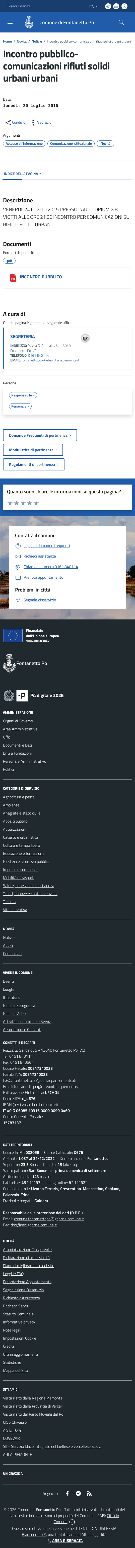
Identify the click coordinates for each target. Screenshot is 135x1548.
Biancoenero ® (34, 1534)
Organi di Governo (18, 721)
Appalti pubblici (15, 821)
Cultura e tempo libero (21, 845)
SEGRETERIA (22, 336)
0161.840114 (21, 1056)
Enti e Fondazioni (17, 753)
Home (7, 41)
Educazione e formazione (23, 853)
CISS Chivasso (15, 1422)
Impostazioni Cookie (19, 1338)
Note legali (12, 1330)
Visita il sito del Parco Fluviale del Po (33, 1414)
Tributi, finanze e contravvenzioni (30, 894)
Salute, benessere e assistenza (28, 885)
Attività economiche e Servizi (27, 1021)
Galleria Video (14, 1013)
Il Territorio (11, 997)
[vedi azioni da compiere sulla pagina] (41, 123)
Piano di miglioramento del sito (28, 1266)
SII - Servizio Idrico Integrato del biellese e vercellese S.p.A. (52, 1446)
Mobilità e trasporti (18, 877)
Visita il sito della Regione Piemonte (32, 1398)
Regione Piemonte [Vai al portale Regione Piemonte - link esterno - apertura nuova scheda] (19, 6)
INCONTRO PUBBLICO (41, 276)
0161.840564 (22, 1062)
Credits (9, 1346)
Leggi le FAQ (13, 1274)
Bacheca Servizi (16, 1306)
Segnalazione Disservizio (23, 1290)
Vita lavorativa (15, 910)
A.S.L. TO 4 (12, 1430)
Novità (22, 41)
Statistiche (12, 1362)
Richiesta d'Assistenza (21, 1298)
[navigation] (10, 22)
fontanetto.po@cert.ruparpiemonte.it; (45, 1080)
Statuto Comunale (18, 1314)
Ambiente (11, 805)
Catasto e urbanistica (20, 837)
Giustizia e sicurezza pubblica (26, 861)
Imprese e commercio (20, 869)
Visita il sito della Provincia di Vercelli (33, 1406)
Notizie (37, 41)
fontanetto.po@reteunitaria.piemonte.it (50, 360)
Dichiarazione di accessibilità (26, 1258)
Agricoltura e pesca (19, 797)
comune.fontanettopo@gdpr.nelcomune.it (49, 1219)
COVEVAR (11, 1438)
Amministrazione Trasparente (27, 1249)
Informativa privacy (19, 1322)
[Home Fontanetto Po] (56, 22)
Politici (8, 769)
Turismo (9, 902)
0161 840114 (38, 355)
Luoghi (8, 989)
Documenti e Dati (17, 745)
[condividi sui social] (15, 123)
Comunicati (12, 953)
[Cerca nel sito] (121, 22)
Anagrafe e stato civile (21, 813)
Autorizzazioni (14, 829)
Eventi (8, 981)
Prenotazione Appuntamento (27, 1282)
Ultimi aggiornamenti (20, 1354)
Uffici (7, 737)
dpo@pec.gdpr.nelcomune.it (34, 1225)
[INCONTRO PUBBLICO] (13, 278)
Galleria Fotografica (19, 1005)
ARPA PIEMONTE (17, 1454)
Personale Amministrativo (24, 761)
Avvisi (8, 945)
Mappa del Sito (15, 1370)
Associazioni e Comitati (22, 1029)
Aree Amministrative (20, 729)
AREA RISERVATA (64, 1540)
